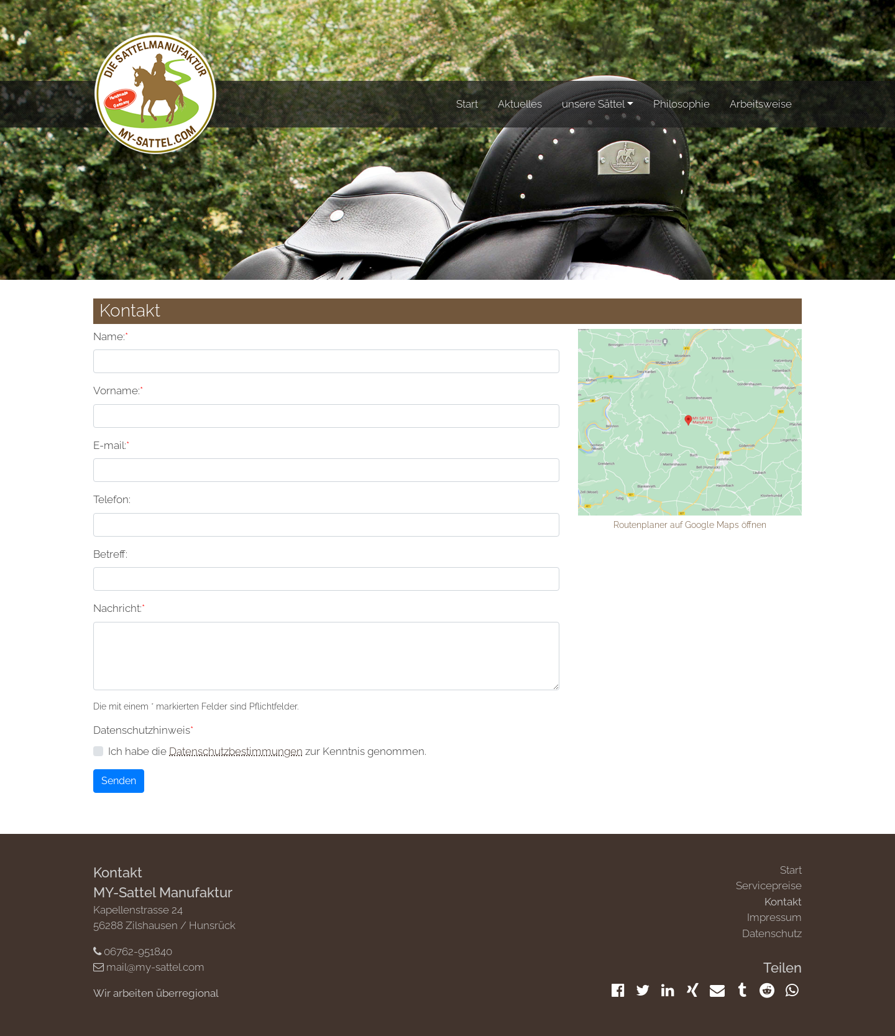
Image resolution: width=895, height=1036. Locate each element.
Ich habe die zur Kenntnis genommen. (267, 751)
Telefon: (112, 499)
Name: (110, 336)
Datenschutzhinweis (143, 729)
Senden (118, 781)
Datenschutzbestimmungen (236, 751)
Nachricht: (119, 607)
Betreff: (110, 554)
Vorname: (118, 390)
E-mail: (111, 444)
